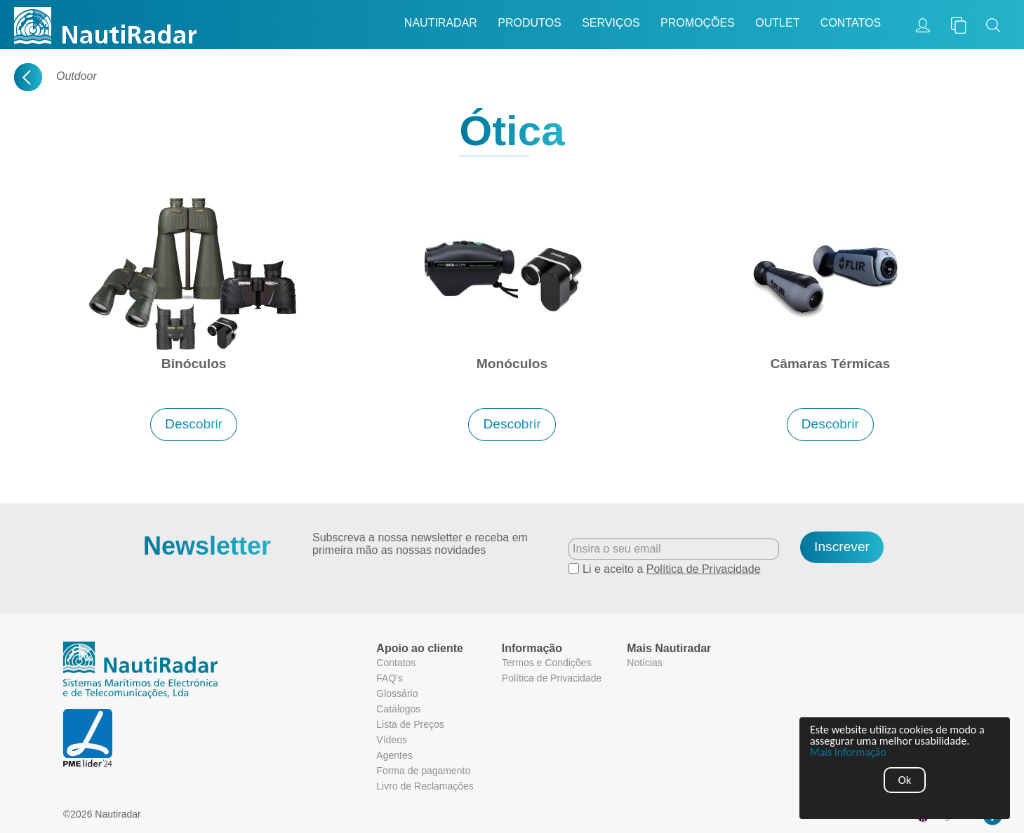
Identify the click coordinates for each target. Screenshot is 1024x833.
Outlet (777, 23)
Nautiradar (440, 23)
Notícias (645, 662)
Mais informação (849, 752)
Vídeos (391, 739)
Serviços (610, 23)
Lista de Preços (410, 724)
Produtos (529, 23)
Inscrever (842, 546)
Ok (905, 780)
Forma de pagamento (423, 770)
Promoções (697, 23)
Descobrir (193, 423)
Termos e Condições (547, 662)
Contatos (850, 23)
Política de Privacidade (703, 569)
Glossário (397, 693)
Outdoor (76, 76)
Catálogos (398, 709)
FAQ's (389, 678)
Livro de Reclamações (425, 786)
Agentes (394, 755)
